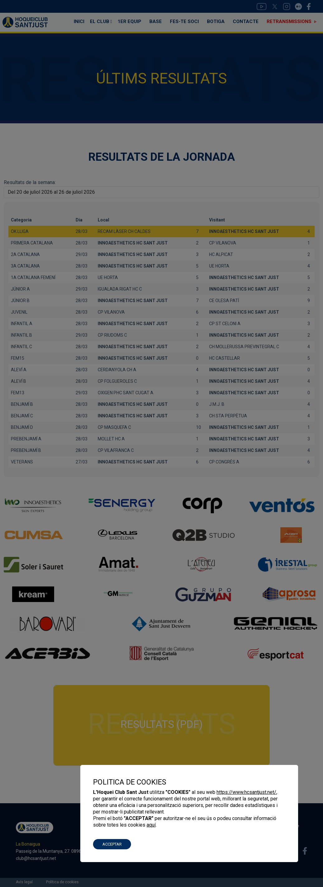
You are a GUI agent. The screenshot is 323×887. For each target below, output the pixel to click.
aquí (151, 825)
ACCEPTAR (112, 844)
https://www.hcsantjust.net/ (246, 792)
